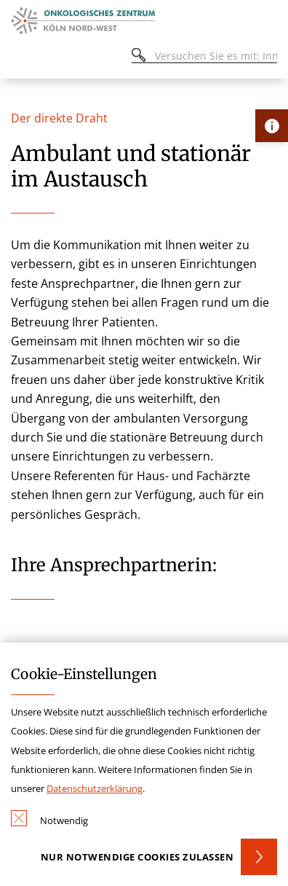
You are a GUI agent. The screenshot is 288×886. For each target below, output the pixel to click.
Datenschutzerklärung (95, 788)
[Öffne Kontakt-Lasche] (271, 125)
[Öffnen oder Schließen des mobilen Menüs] (19, 58)
